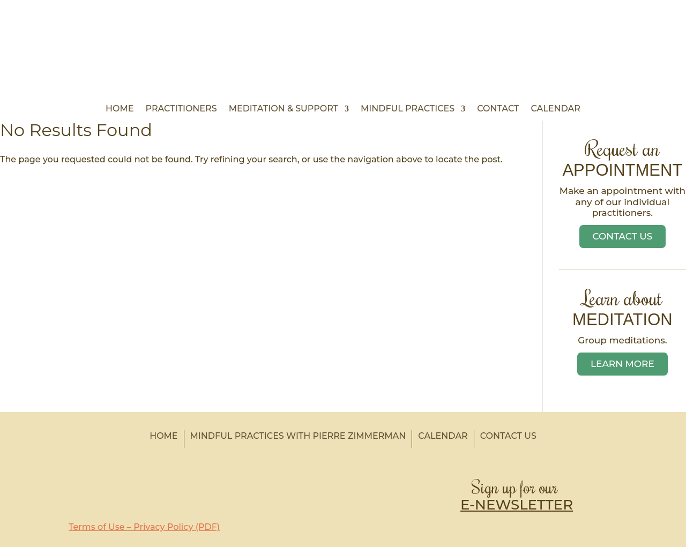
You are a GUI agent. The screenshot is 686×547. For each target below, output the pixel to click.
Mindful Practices (407, 109)
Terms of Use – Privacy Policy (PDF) (144, 527)
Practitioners (181, 109)
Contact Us (623, 236)
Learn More (622, 363)
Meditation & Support (283, 109)
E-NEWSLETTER (516, 504)
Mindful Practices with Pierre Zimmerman (298, 436)
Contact (498, 109)
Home (119, 109)
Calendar (555, 109)
